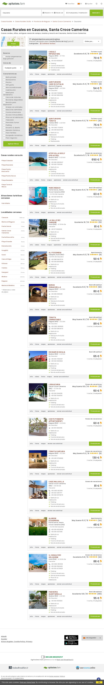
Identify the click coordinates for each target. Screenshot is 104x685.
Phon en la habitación (13, 117)
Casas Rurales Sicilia (23, 21)
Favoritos (69, 4)
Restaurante (9, 80)
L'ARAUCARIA (54, 384)
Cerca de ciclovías (12, 97)
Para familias (9, 133)
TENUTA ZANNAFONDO (55, 318)
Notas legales (54, 676)
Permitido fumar (11, 122)
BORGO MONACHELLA (55, 286)
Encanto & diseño (11, 128)
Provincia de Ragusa (42, 21)
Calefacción (9, 90)
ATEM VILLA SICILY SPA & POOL (57, 154)
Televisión (8, 120)
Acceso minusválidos (13, 115)
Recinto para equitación (9, 103)
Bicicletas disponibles (13, 100)
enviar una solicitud (64, 74)
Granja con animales (12, 107)
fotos (37, 74)
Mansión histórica (11, 130)
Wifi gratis (8, 85)
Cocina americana (12, 112)
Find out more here (27, 682)
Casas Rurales (6, 21)
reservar (95, 74)
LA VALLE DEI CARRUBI (54, 221)
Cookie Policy (19, 678)
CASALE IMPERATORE (54, 53)
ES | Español (94, 638)
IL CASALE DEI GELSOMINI (55, 556)
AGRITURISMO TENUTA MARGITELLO (55, 120)
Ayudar (89, 4)
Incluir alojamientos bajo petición (12, 57)
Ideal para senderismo (8, 94)
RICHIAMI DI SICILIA (57, 352)
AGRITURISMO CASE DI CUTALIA (56, 83)
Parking (7, 125)
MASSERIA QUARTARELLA (55, 593)
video (37, 180)
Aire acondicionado (12, 87)
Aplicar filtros (13, 144)
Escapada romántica (13, 135)
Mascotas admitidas (12, 110)
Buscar (96, 13)
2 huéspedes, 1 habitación (76, 13)
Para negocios (10, 138)
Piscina (7, 82)
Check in (46, 13)
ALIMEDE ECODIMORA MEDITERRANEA (56, 520)
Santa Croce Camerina (62, 21)
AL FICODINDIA (55, 252)
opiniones (51, 74)
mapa (13, 44)
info (31, 74)
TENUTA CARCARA (57, 451)
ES (81, 4)
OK (99, 682)
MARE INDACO (55, 188)
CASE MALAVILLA (56, 481)
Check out (58, 13)
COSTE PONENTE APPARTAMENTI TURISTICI (56, 421)
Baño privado (9, 77)
